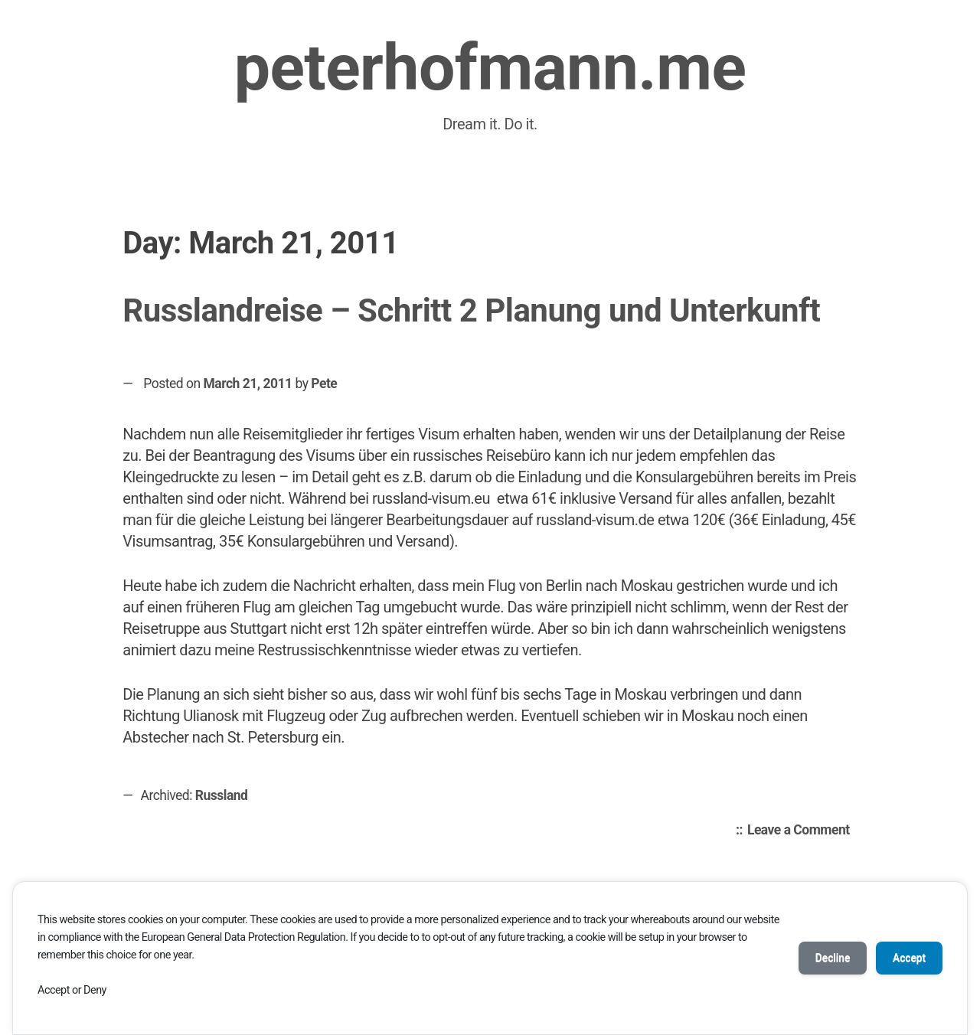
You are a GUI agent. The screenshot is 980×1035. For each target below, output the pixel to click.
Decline (826, 958)
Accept (907, 958)
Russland (221, 795)
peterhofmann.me (490, 68)
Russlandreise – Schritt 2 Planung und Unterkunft (471, 310)
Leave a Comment (802, 830)
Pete (324, 383)
